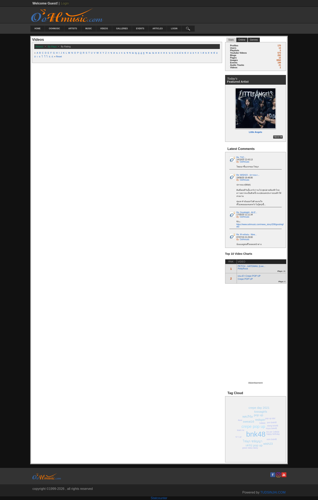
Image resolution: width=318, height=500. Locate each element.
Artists (72, 28)
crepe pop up (253, 426)
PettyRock (243, 268)
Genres (254, 39)
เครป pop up (254, 445)
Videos (104, 28)
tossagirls (260, 411)
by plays (52, 46)
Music (88, 28)
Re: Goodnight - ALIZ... (246, 212)
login (174, 28)
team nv (240, 430)
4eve (240, 420)
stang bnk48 (272, 426)
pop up (258, 415)
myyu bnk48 (271, 428)
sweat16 (248, 421)
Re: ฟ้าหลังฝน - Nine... (246, 234)
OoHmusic (54, 28)
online (241, 39)
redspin (260, 419)
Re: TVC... (241, 157)
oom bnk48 (272, 439)
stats (231, 39)
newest (39, 46)
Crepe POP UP (245, 279)
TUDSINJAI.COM (273, 492)
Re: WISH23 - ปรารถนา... (248, 175)
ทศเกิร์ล (247, 416)
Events (140, 28)
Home (37, 28)
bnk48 (255, 434)
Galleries (122, 28)
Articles (158, 28)
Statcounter (159, 498)
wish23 (268, 443)
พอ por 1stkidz (272, 432)
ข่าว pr (238, 437)
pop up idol (270, 418)
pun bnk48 (272, 422)
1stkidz (262, 423)
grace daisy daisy (250, 448)
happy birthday (273, 434)
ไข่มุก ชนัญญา (252, 441)
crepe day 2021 (259, 407)
